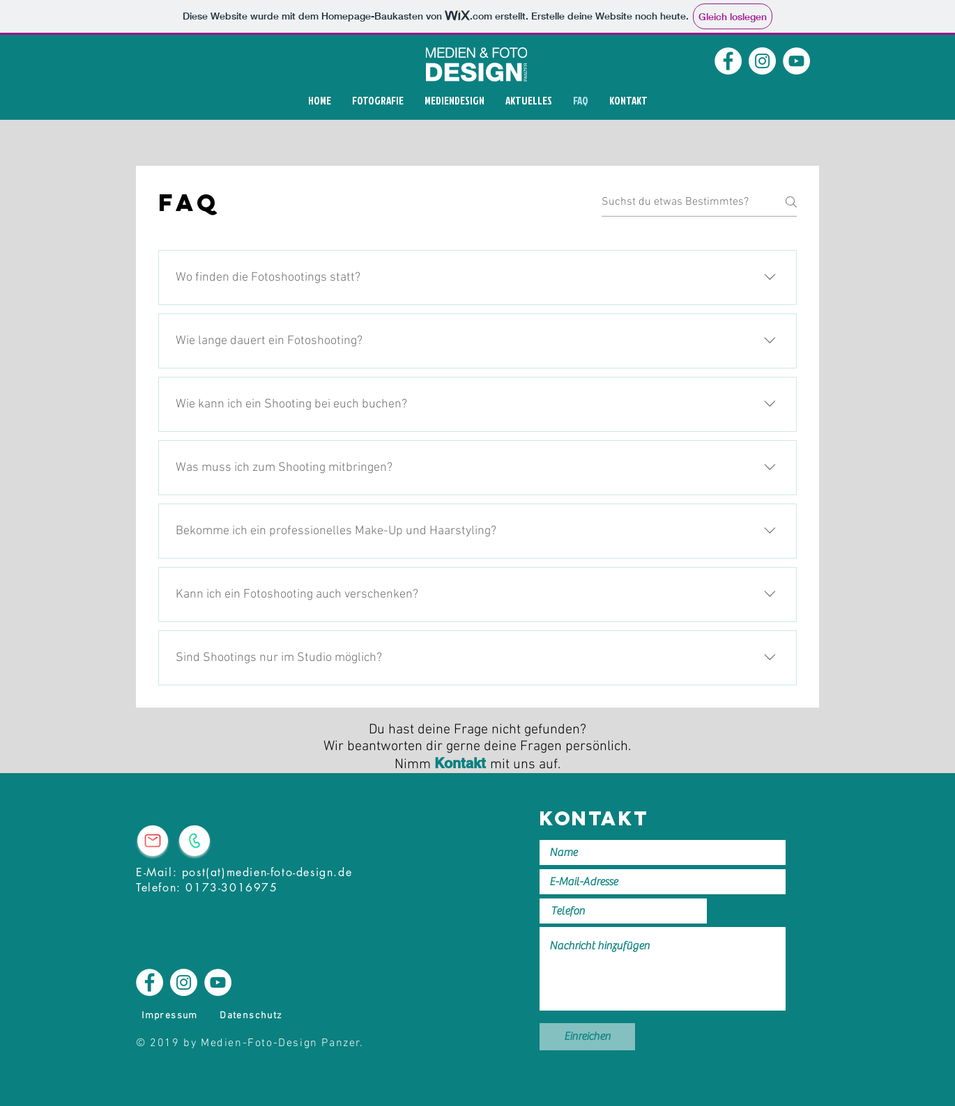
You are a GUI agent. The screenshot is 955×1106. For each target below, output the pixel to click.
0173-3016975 (231, 887)
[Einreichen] (587, 1036)
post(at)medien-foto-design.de (267, 872)
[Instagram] (762, 61)
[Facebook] (728, 61)
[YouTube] (796, 61)
